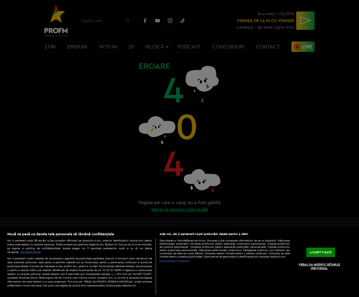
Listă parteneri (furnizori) (175, 261)
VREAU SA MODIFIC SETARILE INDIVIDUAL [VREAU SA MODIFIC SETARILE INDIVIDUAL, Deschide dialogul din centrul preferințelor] (319, 266)
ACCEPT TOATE (321, 252)
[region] (179, 262)
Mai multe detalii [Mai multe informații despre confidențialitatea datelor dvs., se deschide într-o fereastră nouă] (31, 252)
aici (113, 274)
